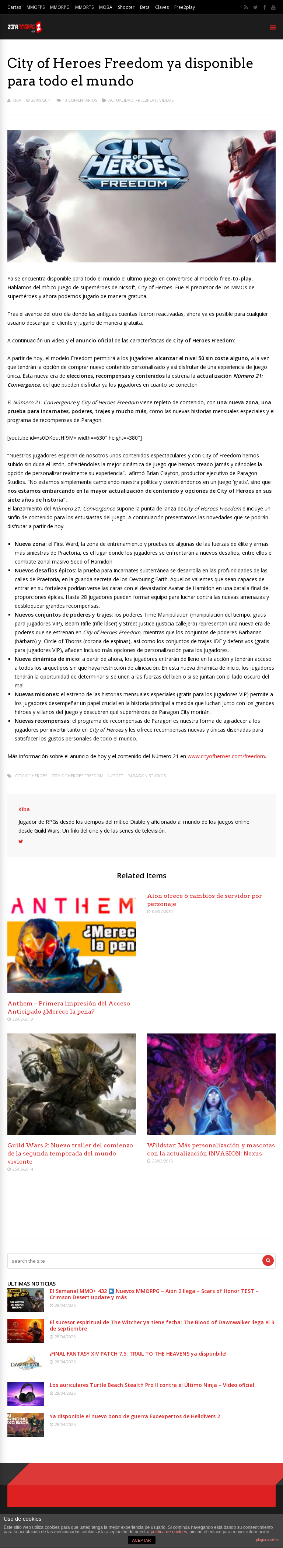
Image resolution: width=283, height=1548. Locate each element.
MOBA (105, 7)
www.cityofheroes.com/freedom (226, 756)
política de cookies (169, 1531)
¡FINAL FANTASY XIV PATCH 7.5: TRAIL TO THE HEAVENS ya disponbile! (138, 1353)
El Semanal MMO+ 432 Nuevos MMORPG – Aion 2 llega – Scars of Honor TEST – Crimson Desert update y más (154, 1294)
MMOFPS (36, 7)
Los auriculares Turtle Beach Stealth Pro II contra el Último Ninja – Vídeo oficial (152, 1384)
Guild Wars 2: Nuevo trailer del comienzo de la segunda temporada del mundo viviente (70, 1153)
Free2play (184, 7)
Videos (166, 100)
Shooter (126, 7)
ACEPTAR (141, 1540)
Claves (162, 7)
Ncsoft (115, 776)
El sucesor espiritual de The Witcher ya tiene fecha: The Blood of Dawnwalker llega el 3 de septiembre (162, 1325)
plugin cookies (267, 1540)
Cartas (14, 7)
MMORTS (84, 7)
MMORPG (60, 7)
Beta (145, 7)
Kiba (17, 100)
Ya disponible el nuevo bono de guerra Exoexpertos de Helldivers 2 (135, 1416)
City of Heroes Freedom (77, 776)
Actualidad (120, 100)
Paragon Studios (146, 776)
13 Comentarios (80, 100)
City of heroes (31, 776)
